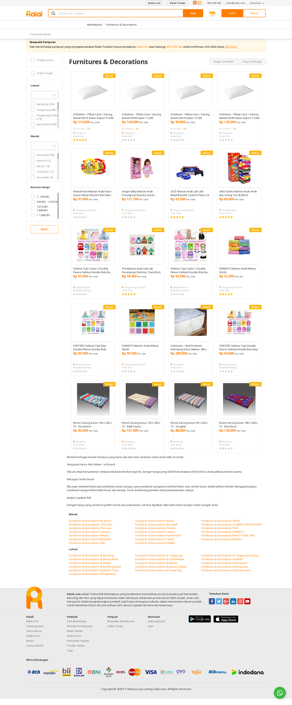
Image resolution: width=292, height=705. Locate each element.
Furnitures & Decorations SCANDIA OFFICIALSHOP (231, 530)
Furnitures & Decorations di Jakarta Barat (93, 565)
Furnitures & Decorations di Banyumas (224, 573)
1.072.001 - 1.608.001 (40, 214)
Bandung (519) (42, 110)
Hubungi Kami (156, 627)
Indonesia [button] (258, 2)
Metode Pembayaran (79, 632)
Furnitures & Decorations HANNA (155, 549)
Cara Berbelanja (76, 627)
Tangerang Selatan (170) (45, 123)
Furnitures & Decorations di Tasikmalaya (159, 565)
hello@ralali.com (235, 2)
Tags (70, 656)
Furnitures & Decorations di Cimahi (90, 569)
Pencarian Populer (78, 647)
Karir (151, 632)
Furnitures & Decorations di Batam (222, 565)
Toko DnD (78, 219)
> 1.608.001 (40, 221)
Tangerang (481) (44, 116)
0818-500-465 (214, 2)
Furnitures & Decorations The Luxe (90, 534)
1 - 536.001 (40, 203)
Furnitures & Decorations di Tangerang (159, 561)
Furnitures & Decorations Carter (154, 545)
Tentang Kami (34, 632)
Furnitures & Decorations (121, 24)
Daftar (232, 13)
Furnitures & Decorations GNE (87, 549)
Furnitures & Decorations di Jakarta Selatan (161, 573)
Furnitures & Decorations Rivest (154, 526)
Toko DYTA (225, 219)
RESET (45, 235)
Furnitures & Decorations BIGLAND (90, 545)
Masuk (254, 13)
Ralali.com (154, 2)
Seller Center (115, 632)
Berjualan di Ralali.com (120, 627)
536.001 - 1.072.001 (45, 208)
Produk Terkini (76, 651)
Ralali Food (32, 642)
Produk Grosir (42, 66)
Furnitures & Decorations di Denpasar (224, 569)
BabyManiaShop (82, 296)
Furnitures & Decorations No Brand (90, 526)
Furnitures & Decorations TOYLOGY (90, 530)
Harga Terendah (224, 67)
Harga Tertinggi (251, 67)
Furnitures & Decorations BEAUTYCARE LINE (227, 541)
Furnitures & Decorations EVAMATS (222, 538)
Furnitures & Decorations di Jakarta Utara (225, 576)
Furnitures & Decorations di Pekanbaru (92, 580)
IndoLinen (78, 142)
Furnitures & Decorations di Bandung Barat (95, 573)
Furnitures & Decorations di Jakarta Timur (94, 576)
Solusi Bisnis (34, 637)
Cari (193, 13)
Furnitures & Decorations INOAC (220, 526)
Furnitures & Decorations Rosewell (156, 530)
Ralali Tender (178, 2)
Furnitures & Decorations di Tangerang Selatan (230, 561)
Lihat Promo (74, 642)
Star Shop (78, 450)
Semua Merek (34, 651)
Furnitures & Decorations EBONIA (221, 545)
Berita (29, 647)
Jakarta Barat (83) (44, 130)
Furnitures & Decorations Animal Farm (158, 541)
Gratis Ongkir (42, 79)
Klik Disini (231, 53)
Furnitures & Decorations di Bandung (91, 561)
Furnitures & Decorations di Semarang (158, 576)
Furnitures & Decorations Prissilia (155, 534)
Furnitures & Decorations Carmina (89, 538)
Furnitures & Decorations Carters (155, 538)
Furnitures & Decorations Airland (88, 541)
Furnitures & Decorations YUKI (219, 534)
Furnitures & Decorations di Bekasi (156, 569)
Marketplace (94, 24)
